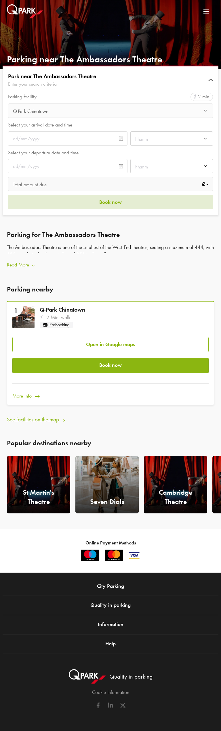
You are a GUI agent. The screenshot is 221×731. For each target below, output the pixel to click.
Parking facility (22, 97)
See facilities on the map (33, 419)
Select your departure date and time (43, 152)
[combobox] (110, 112)
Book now (110, 365)
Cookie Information (110, 692)
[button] (110, 80)
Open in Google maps (110, 344)
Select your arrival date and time (40, 125)
